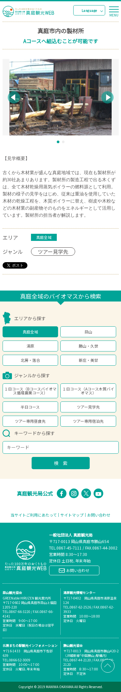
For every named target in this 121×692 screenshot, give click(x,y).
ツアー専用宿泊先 (88, 421)
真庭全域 (30, 331)
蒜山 (88, 331)
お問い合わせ (98, 515)
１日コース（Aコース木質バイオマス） (88, 390)
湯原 (30, 346)
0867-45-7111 (69, 547)
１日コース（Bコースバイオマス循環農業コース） (30, 390)
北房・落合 (30, 360)
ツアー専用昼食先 (30, 421)
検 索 (60, 463)
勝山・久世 (88, 346)
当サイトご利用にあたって (34, 515)
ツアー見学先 (88, 407)
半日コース (30, 407)
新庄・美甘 (88, 360)
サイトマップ (72, 515)
